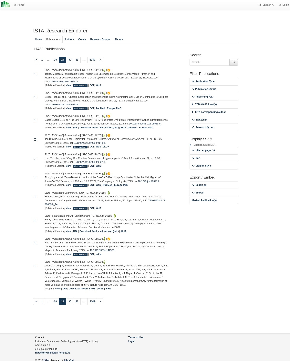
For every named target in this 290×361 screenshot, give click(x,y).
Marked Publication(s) (204, 200)
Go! (234, 62)
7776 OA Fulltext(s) (204, 104)
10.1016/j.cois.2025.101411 (63, 81)
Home (19, 5)
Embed (197, 192)
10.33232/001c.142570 (102, 250)
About (119, 39)
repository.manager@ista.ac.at (52, 352)
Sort (196, 158)
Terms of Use (135, 337)
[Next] (100, 60)
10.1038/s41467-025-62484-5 (64, 104)
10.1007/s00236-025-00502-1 (89, 162)
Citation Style (201, 165)
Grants (82, 39)
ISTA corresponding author (209, 112)
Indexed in (199, 119)
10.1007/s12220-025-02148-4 (89, 143)
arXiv (106, 146)
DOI (91, 85)
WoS (98, 85)
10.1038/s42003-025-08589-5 (145, 123)
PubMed (100, 108)
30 (69, 59)
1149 (92, 59)
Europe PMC (114, 108)
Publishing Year (202, 96)
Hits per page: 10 (203, 150)
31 (77, 59)
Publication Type (203, 81)
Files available (80, 86)
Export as (199, 185)
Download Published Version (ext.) (99, 127)
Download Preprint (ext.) (82, 288)
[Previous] (36, 60)
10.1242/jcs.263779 (148, 181)
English (267, 5)
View (68, 85)
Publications (53, 39)
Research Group (203, 127)
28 (55, 59)
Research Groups (100, 39)
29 (63, 59)
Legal (131, 341)
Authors (69, 39)
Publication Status (204, 89)
